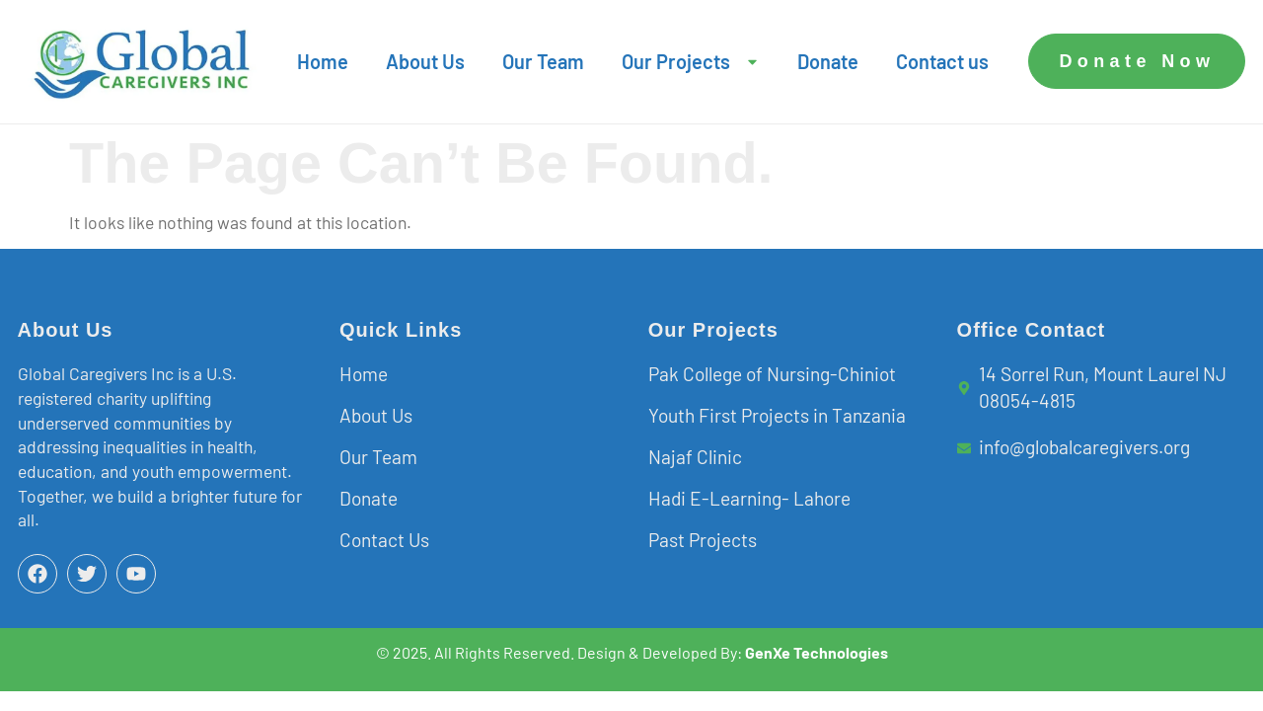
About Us (425, 61)
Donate (827, 61)
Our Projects (691, 61)
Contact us (942, 61)
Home (322, 61)
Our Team (543, 61)
